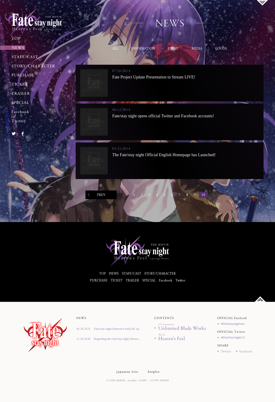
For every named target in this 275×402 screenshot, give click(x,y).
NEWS (114, 274)
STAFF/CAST (131, 274)
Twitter (180, 281)
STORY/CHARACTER (160, 274)
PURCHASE (98, 281)
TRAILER (132, 281)
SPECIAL (149, 281)
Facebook (165, 281)
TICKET (117, 281)
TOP (102, 274)
